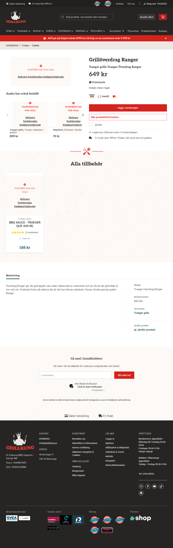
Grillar (10, 31)
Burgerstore (78, 471)
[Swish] (24, 518)
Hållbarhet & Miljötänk (117, 447)
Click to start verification (89, 386)
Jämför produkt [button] (144, 334)
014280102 (162, 3)
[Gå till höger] (83, 115)
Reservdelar (98, 31)
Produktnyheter (148, 31)
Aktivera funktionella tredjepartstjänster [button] (41, 76)
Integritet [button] (110, 460)
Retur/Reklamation (115, 465)
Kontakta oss (78, 438)
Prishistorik (97, 82)
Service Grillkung (81, 447)
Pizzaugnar (24, 31)
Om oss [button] (131, 3)
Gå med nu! (124, 375)
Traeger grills (141, 317)
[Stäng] (166, 38)
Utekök (51, 31)
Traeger (25, 45)
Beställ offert (146, 17)
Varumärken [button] (116, 31)
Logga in (110, 438)
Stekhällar (82, 31)
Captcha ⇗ (98, 390)
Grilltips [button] (120, 3)
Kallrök (109, 456)
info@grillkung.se (48, 443)
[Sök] (86, 17)
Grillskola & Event (115, 452)
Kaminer (38, 31)
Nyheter (110, 443)
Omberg (76, 466)
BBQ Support (78, 475)
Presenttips (133, 31)
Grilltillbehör (65, 31)
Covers (35, 45)
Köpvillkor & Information (84, 443)
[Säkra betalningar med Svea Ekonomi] (11, 518)
